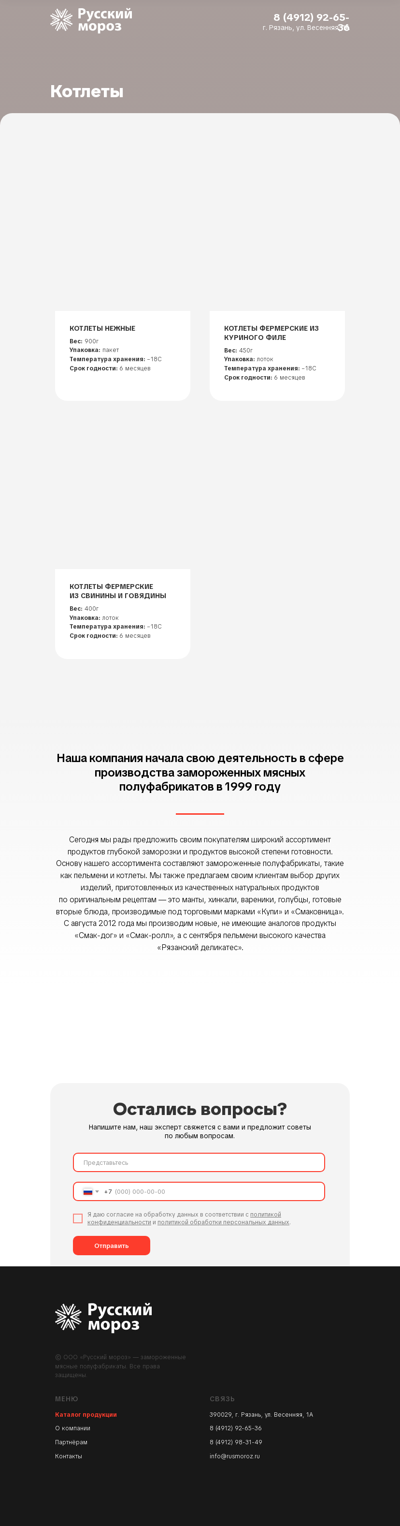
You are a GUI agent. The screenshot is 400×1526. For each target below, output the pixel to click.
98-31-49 (248, 1442)
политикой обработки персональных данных (223, 1222)
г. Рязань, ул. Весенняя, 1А (306, 27)
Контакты (68, 1456)
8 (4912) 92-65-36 (311, 22)
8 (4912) (222, 1442)
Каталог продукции (86, 1415)
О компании (72, 1428)
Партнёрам (71, 1442)
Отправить (111, 1246)
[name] (199, 1162)
